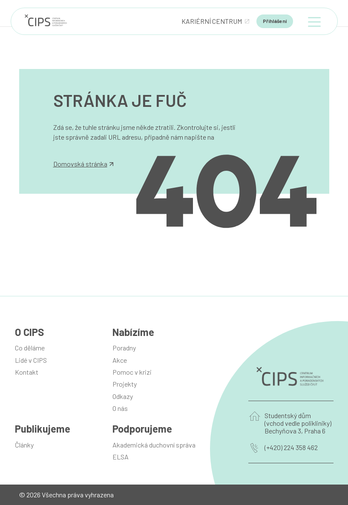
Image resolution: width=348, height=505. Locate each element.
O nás (120, 408)
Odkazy (122, 396)
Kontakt (26, 372)
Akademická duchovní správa (154, 445)
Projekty (124, 384)
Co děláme (30, 348)
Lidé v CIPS (31, 360)
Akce (119, 360)
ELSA (120, 457)
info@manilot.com (79, 146)
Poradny (124, 348)
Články (24, 445)
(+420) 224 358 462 (291, 447)
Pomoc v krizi (132, 372)
